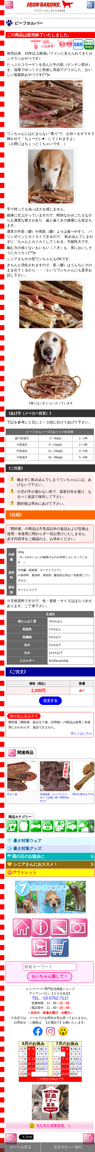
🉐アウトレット (22, 872)
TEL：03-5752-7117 (50, 998)
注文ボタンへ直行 (68, 1147)
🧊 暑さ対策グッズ (24, 848)
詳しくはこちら (81, 733)
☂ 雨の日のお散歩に (26, 856)
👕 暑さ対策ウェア (24, 841)
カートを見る (20, 1147)
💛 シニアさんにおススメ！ (32, 864)
